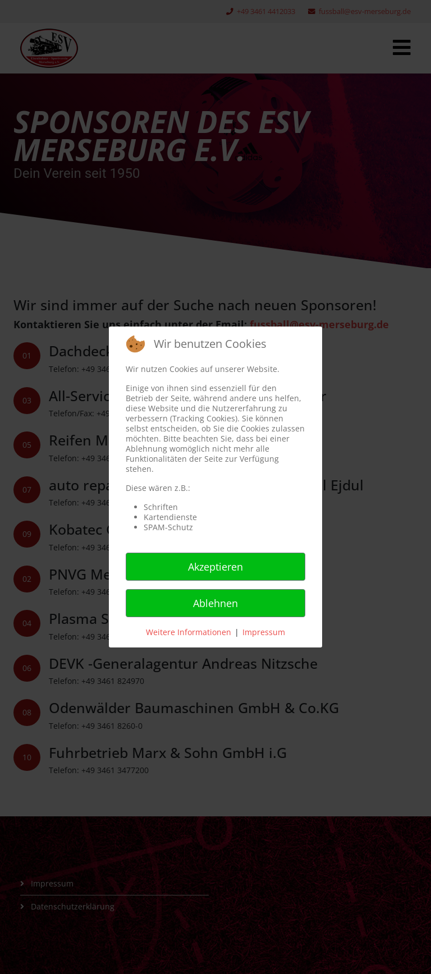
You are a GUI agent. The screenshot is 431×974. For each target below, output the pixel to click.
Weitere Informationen (188, 632)
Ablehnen (215, 603)
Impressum (263, 632)
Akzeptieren (215, 566)
